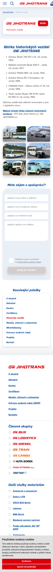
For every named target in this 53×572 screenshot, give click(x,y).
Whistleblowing (13, 327)
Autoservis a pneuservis (25, 491)
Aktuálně (10, 303)
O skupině (11, 298)
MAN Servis (18, 514)
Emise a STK (19, 497)
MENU (43, 23)
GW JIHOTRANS (8, 12)
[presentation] (26, 249)
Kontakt (10, 342)
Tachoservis (19, 535)
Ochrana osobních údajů (18, 332)
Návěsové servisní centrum (26, 520)
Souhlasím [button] (26, 561)
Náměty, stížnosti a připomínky (21, 323)
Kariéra (10, 308)
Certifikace (11, 313)
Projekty (10, 337)
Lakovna (17, 508)
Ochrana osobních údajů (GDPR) (24, 403)
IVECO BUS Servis (22, 502)
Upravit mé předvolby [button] (26, 567)
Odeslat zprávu (26, 270)
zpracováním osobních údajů (29, 262)
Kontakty (12, 415)
